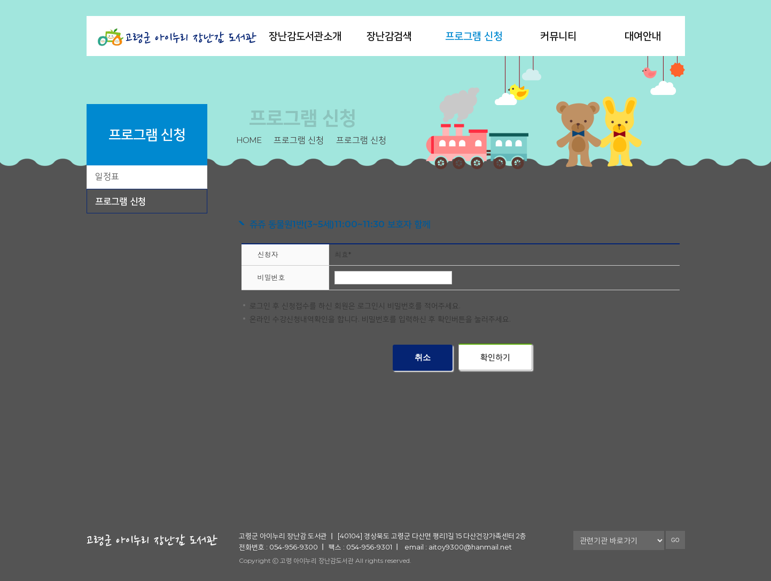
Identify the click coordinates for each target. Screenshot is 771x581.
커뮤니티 (558, 36)
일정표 (107, 176)
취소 (423, 357)
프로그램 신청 (473, 36)
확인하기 (495, 357)
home (248, 140)
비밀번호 (271, 277)
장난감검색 (389, 36)
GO (675, 540)
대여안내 (643, 36)
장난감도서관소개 (305, 36)
